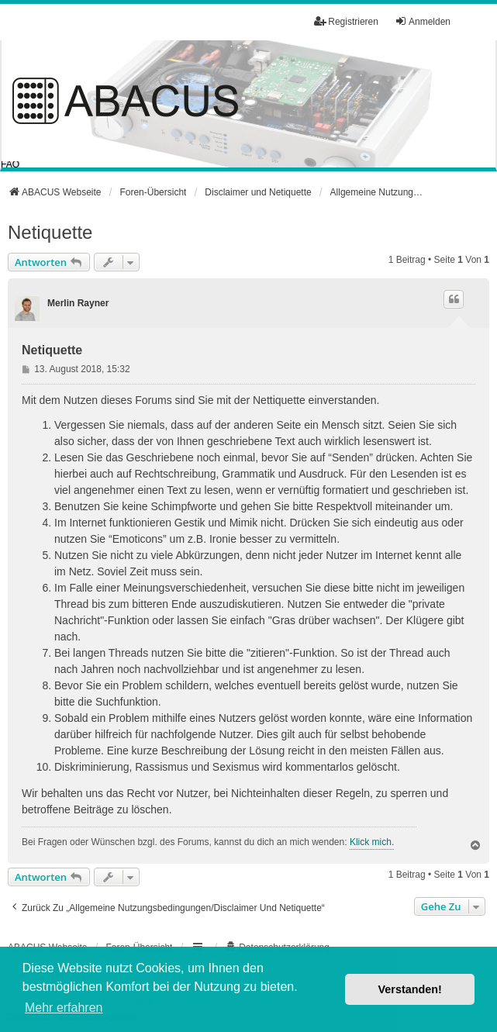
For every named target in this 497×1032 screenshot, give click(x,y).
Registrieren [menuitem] (346, 21)
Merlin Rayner (78, 303)
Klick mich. (372, 842)
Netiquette (50, 232)
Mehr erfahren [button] (64, 1007)
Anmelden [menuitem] (422, 21)
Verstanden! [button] (410, 989)
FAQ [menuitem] (10, 164)
